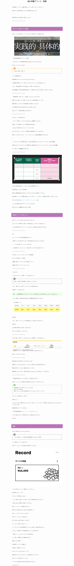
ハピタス (18, 254)
